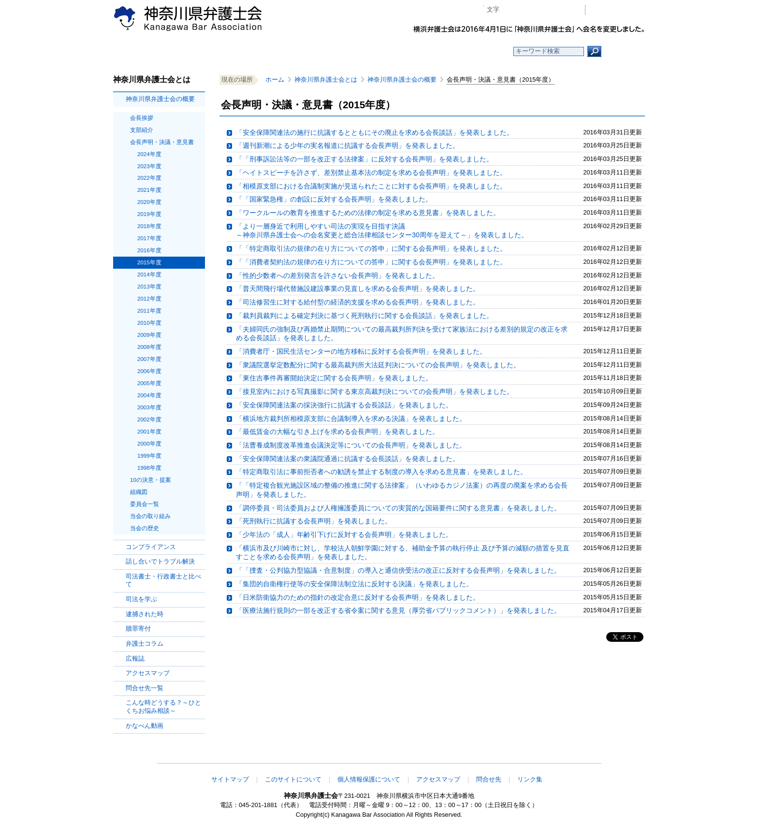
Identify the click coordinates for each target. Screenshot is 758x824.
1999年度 (149, 456)
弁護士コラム (144, 643)
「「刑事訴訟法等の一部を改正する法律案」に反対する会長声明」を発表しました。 (364, 159)
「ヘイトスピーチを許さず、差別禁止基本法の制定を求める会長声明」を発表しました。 (371, 172)
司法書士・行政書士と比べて (163, 580)
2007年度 (149, 359)
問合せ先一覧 (144, 688)
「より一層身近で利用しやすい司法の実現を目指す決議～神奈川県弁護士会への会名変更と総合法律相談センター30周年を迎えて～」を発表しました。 (382, 230)
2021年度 (149, 190)
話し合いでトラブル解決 (160, 561)
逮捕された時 (144, 614)
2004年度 (149, 395)
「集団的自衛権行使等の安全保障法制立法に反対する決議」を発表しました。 (354, 584)
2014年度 (149, 274)
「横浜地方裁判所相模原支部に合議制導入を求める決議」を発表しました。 (351, 418)
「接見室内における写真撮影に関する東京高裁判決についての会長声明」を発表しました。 (374, 391)
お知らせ (262, 51)
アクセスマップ (148, 673)
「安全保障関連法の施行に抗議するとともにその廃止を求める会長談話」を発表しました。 (374, 132)
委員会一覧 (144, 504)
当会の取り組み (150, 516)
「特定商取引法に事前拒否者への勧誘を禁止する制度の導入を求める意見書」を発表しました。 (381, 472)
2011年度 (149, 311)
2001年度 (149, 431)
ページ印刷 (564, 10)
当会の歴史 (144, 528)
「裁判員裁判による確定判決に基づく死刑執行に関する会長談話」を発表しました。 (364, 315)
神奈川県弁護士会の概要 (160, 98)
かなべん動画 (144, 725)
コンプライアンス (151, 546)
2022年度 (149, 178)
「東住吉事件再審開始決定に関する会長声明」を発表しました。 (334, 378)
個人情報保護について (368, 779)
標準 (525, 10)
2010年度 (149, 323)
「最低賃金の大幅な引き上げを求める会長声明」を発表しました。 (337, 431)
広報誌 (135, 658)
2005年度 (149, 383)
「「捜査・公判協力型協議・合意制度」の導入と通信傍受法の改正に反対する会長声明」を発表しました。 (398, 570)
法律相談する (402, 51)
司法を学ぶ (141, 599)
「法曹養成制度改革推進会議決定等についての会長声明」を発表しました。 (351, 445)
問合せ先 (488, 779)
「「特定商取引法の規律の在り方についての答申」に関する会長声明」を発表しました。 (371, 248)
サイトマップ (230, 779)
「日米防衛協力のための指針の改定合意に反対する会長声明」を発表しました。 (358, 597)
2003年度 (149, 407)
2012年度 (149, 299)
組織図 (138, 492)
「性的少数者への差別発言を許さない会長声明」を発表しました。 (337, 275)
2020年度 (149, 202)
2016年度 (149, 250)
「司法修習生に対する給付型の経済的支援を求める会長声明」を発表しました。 (358, 302)
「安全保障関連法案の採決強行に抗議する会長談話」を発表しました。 (344, 405)
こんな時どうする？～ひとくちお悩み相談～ (163, 706)
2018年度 (149, 226)
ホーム (192, 51)
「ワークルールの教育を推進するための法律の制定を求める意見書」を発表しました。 (368, 213)
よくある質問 (472, 51)
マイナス (511, 10)
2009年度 (149, 335)
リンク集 (529, 779)
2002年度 (149, 419)
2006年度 (149, 371)
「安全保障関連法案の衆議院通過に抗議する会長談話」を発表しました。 (347, 459)
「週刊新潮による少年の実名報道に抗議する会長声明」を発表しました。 (347, 145)
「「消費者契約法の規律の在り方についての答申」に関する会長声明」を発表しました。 (371, 262)
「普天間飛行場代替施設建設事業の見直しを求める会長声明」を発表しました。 (358, 288)
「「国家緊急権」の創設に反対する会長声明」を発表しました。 (334, 199)
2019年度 (149, 214)
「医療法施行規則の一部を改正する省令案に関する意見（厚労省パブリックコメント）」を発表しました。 (398, 610)
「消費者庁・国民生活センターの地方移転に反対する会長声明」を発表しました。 (361, 351)
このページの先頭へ (614, 756)
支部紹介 (141, 130)
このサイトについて (293, 779)
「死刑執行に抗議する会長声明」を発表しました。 (314, 521)
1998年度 (149, 468)
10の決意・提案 (150, 480)
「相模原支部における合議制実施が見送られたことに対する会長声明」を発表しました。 (371, 186)
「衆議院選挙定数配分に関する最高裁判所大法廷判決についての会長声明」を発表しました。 (378, 365)
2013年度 (149, 286)
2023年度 (149, 166)
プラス (540, 10)
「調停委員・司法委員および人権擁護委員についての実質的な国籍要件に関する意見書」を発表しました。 (398, 508)
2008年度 (149, 347)
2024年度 (149, 154)
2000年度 (149, 444)
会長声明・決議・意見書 (162, 142)
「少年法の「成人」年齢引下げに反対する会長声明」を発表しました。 (344, 534)
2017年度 (149, 238)
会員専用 (617, 10)
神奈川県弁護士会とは (325, 79)
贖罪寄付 (138, 628)
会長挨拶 (141, 118)
